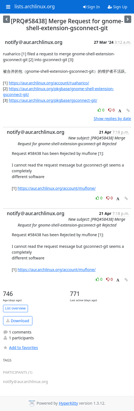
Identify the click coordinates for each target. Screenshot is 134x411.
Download (17, 320)
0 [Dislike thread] (111, 110)
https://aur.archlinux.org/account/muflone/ (56, 188)
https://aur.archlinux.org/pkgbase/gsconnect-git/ (53, 100)
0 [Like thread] (101, 110)
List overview (15, 308)
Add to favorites (20, 347)
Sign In (91, 6)
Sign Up (117, 6)
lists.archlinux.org (34, 6)
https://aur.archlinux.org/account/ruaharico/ (49, 82)
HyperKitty (68, 403)
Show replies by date (112, 118)
